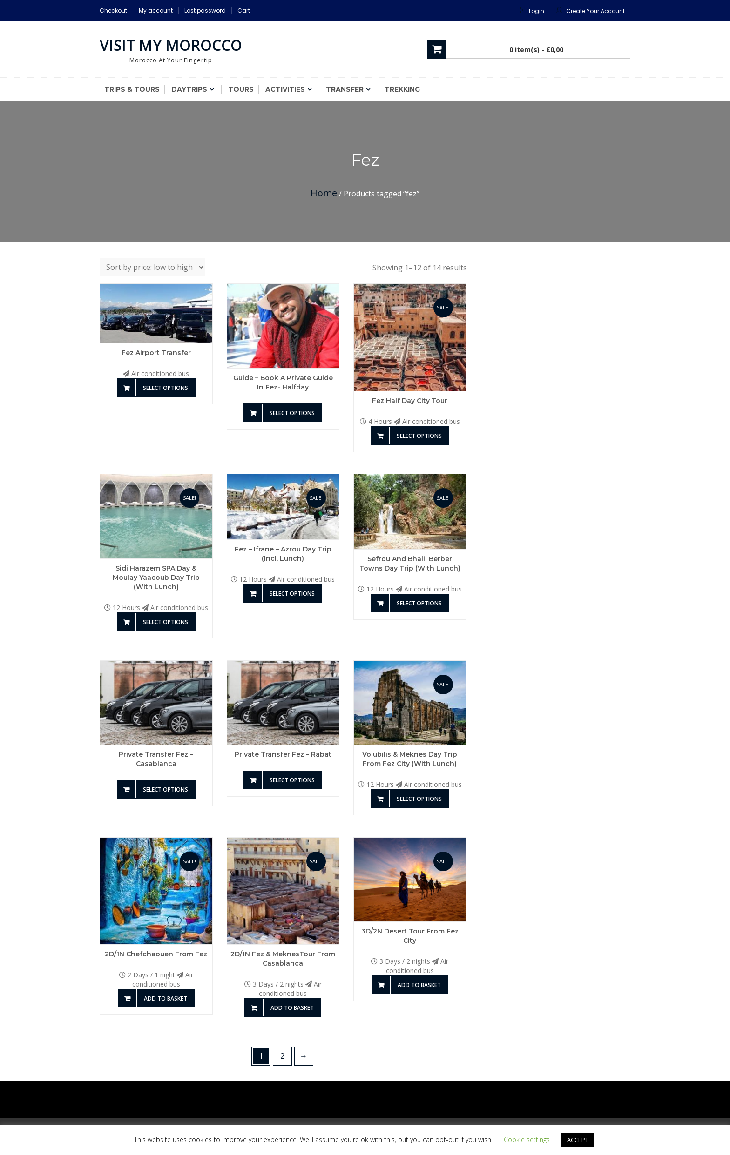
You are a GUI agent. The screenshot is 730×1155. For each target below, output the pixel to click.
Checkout (113, 10)
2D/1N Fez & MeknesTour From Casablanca (282, 958)
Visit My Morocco (171, 45)
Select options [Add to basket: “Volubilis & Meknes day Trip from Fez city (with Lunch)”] (419, 799)
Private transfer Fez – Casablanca (156, 759)
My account (156, 10)
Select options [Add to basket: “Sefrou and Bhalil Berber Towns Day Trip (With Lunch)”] (419, 603)
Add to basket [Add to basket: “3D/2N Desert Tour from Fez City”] (419, 985)
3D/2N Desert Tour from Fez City (410, 936)
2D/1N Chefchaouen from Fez (156, 954)
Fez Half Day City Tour (409, 400)
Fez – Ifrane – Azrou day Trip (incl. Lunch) (283, 554)
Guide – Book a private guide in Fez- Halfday (283, 382)
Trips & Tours (132, 89)
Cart (243, 10)
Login (536, 11)
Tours (241, 89)
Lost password (205, 10)
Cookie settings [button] (527, 1139)
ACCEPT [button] (577, 1139)
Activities (285, 89)
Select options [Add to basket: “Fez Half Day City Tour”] (419, 436)
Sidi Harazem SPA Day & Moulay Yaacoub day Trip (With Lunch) (156, 577)
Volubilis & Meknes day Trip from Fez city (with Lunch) (409, 759)
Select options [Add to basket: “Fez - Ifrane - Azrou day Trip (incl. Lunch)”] (292, 594)
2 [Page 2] (282, 1056)
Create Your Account (595, 11)
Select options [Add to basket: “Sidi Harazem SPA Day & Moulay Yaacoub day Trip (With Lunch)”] (165, 622)
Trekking (402, 89)
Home (324, 193)
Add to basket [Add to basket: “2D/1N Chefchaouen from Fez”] (165, 998)
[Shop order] (152, 267)
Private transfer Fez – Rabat (283, 754)
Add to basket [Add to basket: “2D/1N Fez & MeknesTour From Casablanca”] (292, 1008)
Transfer (345, 89)
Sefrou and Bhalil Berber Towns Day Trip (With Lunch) (409, 563)
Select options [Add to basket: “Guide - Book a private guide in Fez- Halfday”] (292, 413)
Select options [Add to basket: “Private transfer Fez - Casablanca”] (165, 789)
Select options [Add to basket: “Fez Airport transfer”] (165, 388)
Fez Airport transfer (156, 353)
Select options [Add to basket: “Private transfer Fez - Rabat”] (292, 780)
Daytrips (189, 89)
